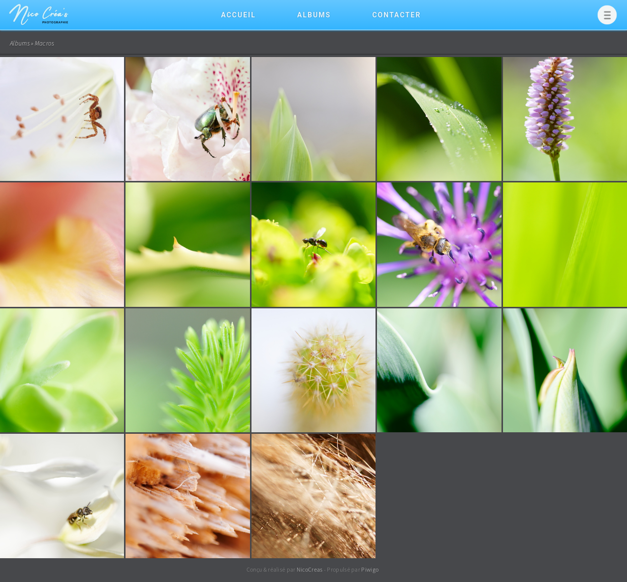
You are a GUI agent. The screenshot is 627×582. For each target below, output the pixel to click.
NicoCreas (310, 569)
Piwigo (369, 569)
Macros (45, 43)
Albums (314, 15)
